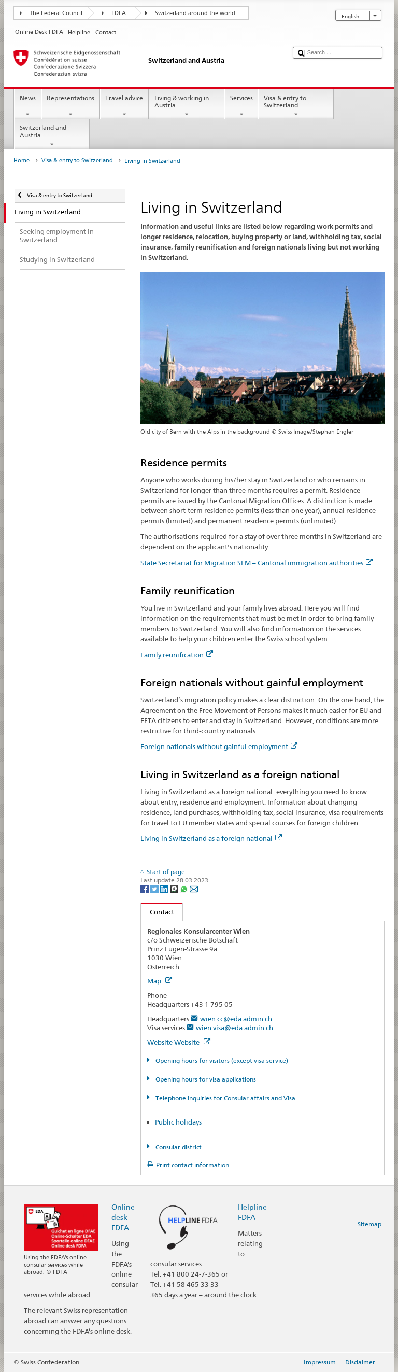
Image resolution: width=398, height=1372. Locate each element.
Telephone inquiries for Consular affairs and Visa (224, 1098)
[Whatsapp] (185, 888)
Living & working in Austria (186, 106)
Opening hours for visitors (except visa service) (221, 1060)
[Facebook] (145, 888)
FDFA (118, 13)
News (27, 106)
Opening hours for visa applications (205, 1079)
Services (241, 106)
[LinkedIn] (165, 888)
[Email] (194, 888)
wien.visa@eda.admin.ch (234, 1027)
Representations (71, 106)
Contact (157, 912)
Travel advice (124, 106)
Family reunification (176, 654)
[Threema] (175, 888)
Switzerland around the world (195, 13)
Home (21, 160)
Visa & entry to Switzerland (296, 106)
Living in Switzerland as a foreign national (211, 838)
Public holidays (178, 1122)
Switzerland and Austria (52, 135)
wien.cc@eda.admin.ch (236, 1019)
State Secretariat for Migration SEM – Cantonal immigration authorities (256, 563)
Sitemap (369, 1224)
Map (159, 981)
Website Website (178, 1042)
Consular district (178, 1147)
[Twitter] (155, 888)
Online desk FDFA (123, 1217)
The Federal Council (56, 13)
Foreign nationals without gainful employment (218, 746)
